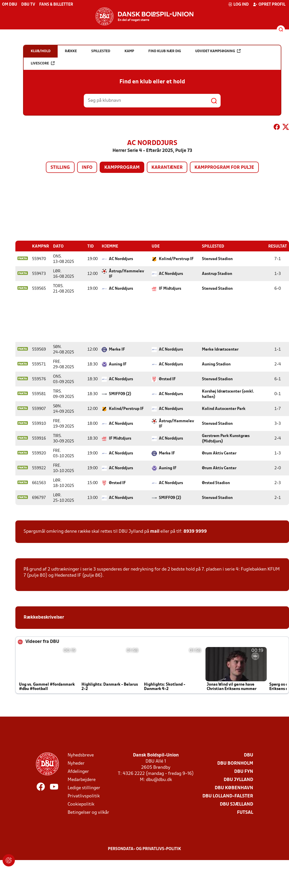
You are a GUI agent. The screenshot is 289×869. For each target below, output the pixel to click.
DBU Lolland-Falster (227, 796)
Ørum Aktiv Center (219, 453)
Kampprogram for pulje (224, 167)
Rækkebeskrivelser (44, 617)
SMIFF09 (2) (120, 394)
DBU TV (28, 4)
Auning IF (118, 364)
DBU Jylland (238, 779)
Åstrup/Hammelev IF (126, 273)
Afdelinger (78, 771)
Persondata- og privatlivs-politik (144, 849)
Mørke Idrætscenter (220, 349)
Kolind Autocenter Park (223, 408)
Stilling (60, 167)
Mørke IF (117, 349)
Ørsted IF (167, 379)
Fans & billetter (56, 4)
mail (154, 531)
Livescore (43, 63)
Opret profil (269, 4)
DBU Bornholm (235, 763)
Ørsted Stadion (216, 483)
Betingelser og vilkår (88, 812)
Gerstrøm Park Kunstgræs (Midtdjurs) (226, 438)
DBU (248, 755)
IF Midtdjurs (170, 288)
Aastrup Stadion (217, 273)
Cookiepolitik (81, 804)
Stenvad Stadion (217, 259)
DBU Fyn (243, 771)
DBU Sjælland (236, 804)
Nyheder (76, 763)
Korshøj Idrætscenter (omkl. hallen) (228, 393)
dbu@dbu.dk (159, 779)
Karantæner (167, 167)
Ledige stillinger (84, 788)
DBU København (234, 788)
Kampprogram (122, 167)
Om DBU (9, 4)
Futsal (245, 812)
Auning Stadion (216, 364)
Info (87, 167)
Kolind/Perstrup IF (176, 259)
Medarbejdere (82, 779)
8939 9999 (195, 531)
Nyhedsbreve (81, 755)
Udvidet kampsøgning (218, 51)
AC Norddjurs (121, 259)
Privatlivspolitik (84, 796)
